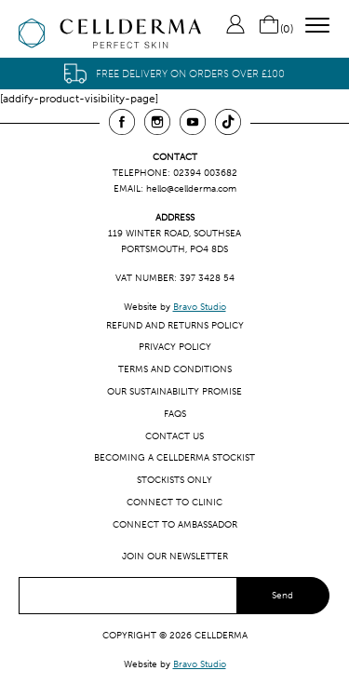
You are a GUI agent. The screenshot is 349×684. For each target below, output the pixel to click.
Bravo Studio (199, 307)
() (275, 28)
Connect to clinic (174, 502)
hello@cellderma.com (191, 188)
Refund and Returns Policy (175, 325)
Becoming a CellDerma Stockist (174, 457)
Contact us (174, 436)
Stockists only (174, 480)
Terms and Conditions (175, 369)
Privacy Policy (175, 347)
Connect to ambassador (175, 524)
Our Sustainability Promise (174, 391)
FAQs (175, 414)
